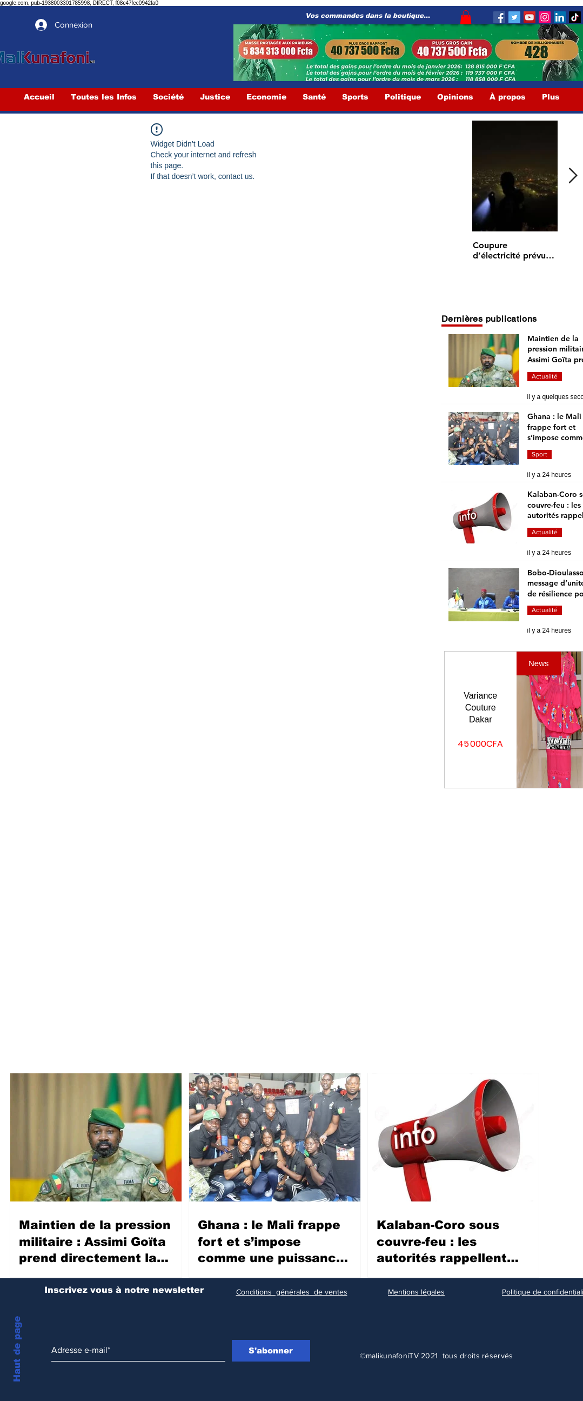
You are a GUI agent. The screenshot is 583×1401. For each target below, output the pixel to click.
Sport (539, 454)
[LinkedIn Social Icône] (560, 17)
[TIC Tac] (575, 17)
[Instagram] (545, 17)
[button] (466, 17)
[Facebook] (499, 17)
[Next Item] (573, 176)
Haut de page (17, 1349)
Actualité (545, 376)
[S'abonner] (271, 1351)
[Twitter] (514, 17)
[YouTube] (529, 17)
